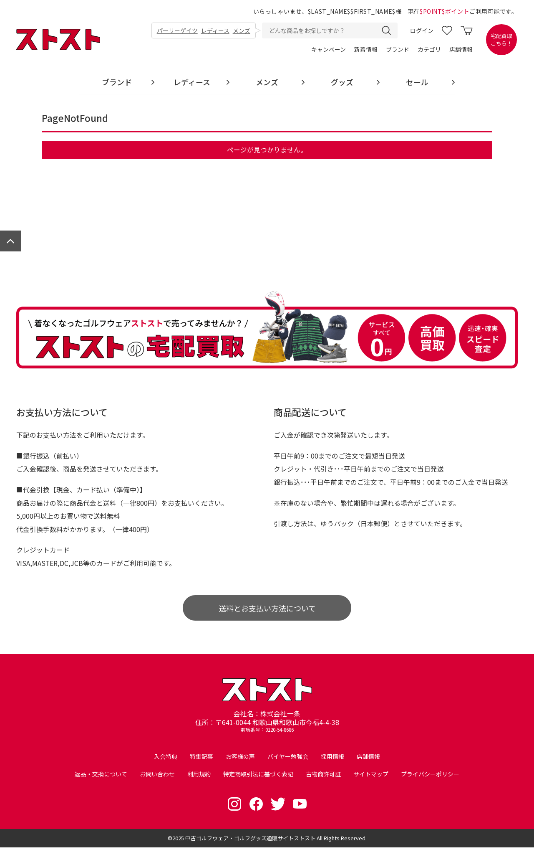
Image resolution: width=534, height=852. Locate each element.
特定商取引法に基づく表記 (258, 779)
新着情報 (366, 50)
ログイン (421, 31)
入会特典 (165, 761)
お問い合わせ (157, 779)
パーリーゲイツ (177, 31)
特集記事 (201, 761)
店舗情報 (461, 50)
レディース (215, 31)
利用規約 (199, 779)
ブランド (397, 50)
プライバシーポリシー (430, 779)
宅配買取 (501, 40)
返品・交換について (101, 779)
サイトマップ (370, 779)
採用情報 (332, 761)
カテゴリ (429, 50)
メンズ (241, 31)
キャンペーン (328, 50)
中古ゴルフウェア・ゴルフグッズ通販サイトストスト (250, 843)
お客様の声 (240, 761)
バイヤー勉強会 (287, 761)
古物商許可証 (323, 779)
